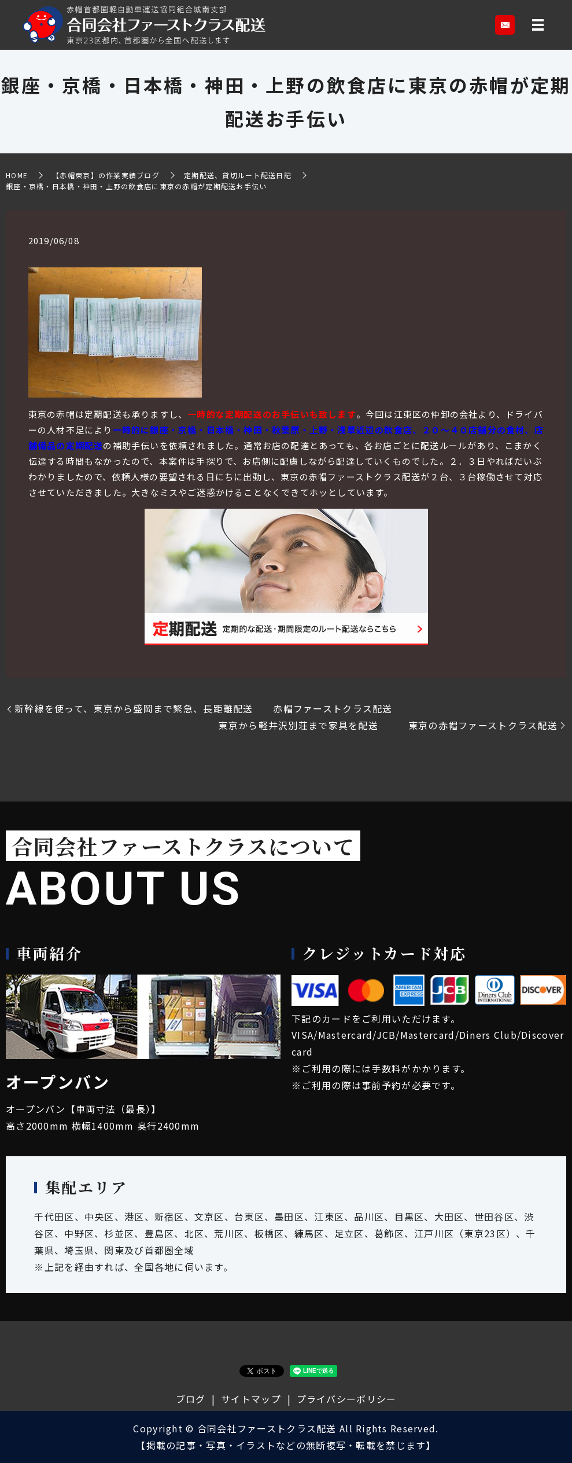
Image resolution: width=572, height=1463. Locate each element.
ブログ (191, 1399)
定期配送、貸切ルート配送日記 (237, 175)
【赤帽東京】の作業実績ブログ (106, 175)
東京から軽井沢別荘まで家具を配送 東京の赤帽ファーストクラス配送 (388, 725)
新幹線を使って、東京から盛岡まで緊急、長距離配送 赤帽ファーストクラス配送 (203, 708)
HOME (17, 175)
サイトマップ (251, 1399)
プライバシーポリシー (347, 1399)
